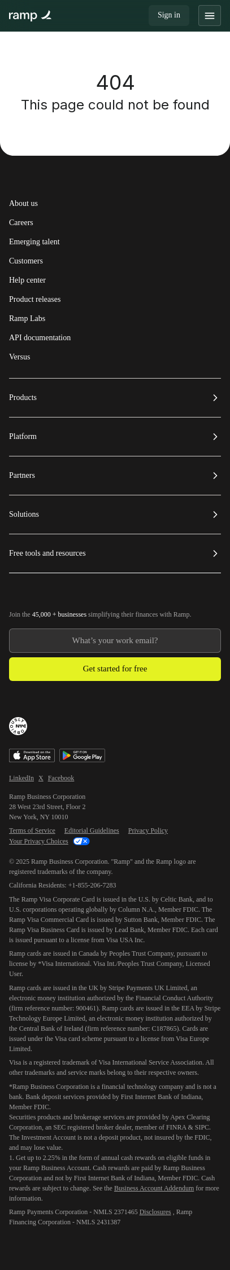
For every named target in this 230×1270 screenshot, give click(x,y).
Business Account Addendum (154, 1188)
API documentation (40, 338)
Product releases (34, 299)
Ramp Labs (27, 319)
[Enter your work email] (115, 641)
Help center (27, 280)
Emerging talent (34, 242)
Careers (21, 223)
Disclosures (155, 1212)
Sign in (169, 15)
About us (23, 203)
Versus (19, 357)
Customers (26, 261)
